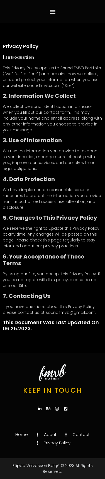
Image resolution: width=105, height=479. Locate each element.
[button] (52, 11)
